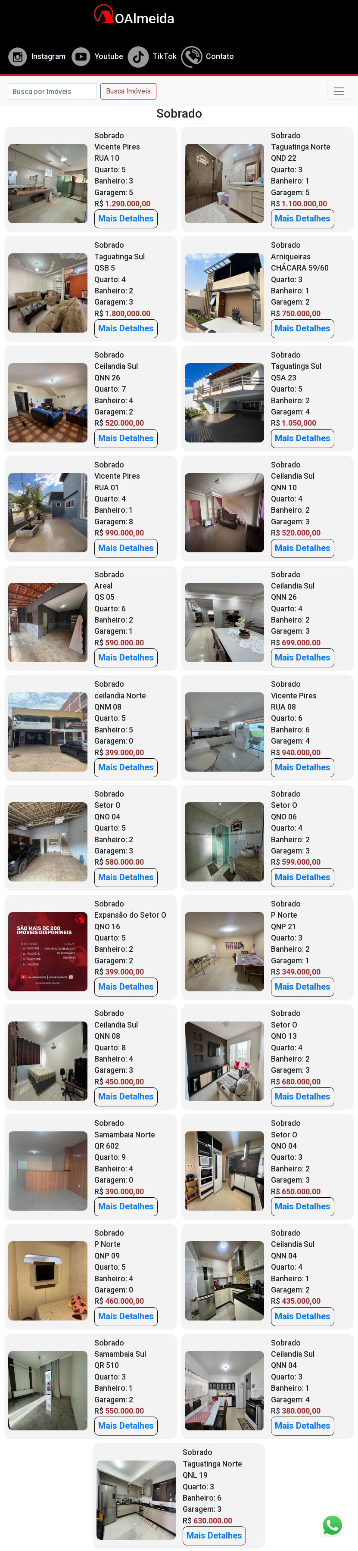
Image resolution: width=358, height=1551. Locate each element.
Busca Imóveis (128, 91)
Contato (207, 56)
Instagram (35, 56)
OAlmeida (129, 18)
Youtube (96, 56)
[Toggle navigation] (339, 91)
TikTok (152, 56)
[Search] (52, 91)
